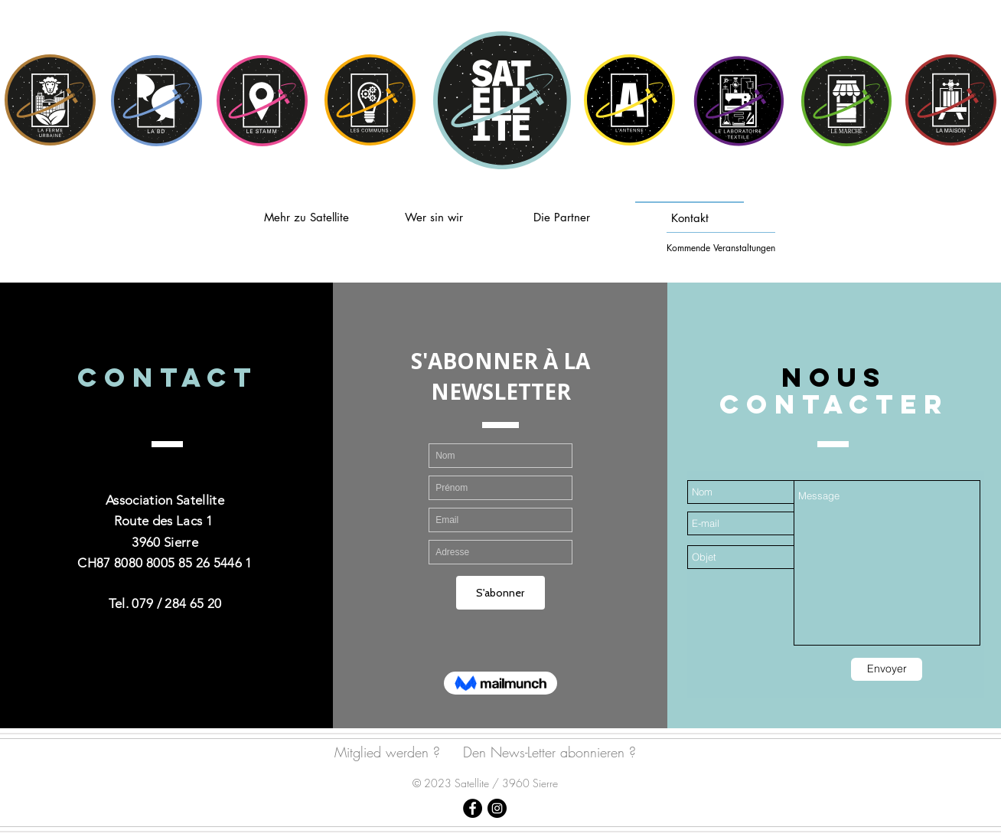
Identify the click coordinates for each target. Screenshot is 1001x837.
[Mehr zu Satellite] (306, 216)
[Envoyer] (886, 669)
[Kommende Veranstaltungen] (721, 247)
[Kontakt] (689, 216)
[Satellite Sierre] (472, 808)
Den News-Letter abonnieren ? (549, 752)
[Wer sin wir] (434, 216)
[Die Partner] (561, 216)
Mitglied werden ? (387, 752)
